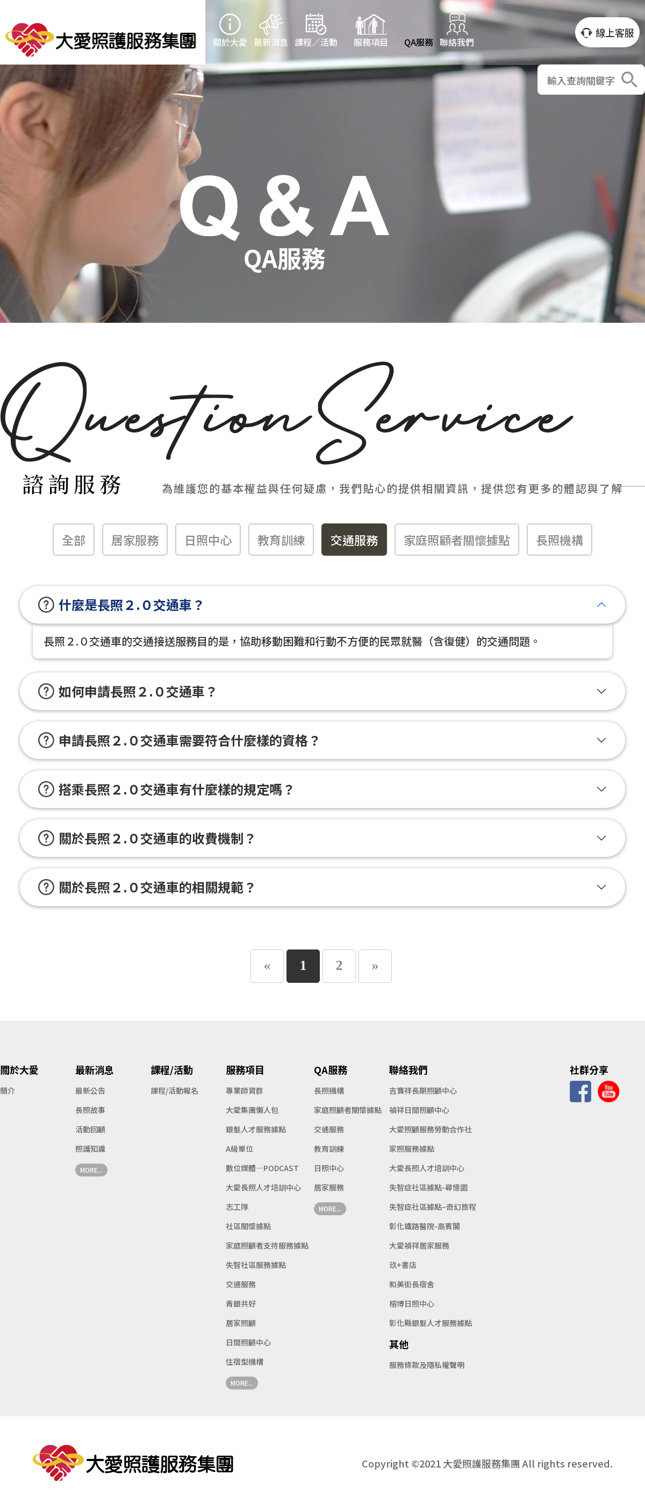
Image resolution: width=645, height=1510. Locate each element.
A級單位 (239, 1148)
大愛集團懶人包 (252, 1109)
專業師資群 (244, 1090)
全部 (73, 539)
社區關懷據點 (248, 1226)
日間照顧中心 (248, 1342)
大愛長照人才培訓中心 (263, 1187)
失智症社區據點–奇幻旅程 (432, 1206)
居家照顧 (241, 1322)
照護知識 (90, 1148)
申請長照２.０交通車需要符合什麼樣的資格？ (179, 740)
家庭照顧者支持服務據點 (267, 1245)
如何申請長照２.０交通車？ (128, 691)
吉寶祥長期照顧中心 (423, 1090)
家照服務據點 (411, 1148)
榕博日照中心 (411, 1303)
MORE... (91, 1169)
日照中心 (208, 539)
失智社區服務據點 (256, 1264)
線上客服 (607, 32)
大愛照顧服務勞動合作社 (430, 1129)
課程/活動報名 (174, 1090)
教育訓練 (281, 539)
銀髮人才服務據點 (256, 1129)
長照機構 (559, 539)
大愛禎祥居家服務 (419, 1245)
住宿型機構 (244, 1361)
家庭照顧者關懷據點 (457, 539)
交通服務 (354, 539)
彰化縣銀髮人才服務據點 (430, 1322)
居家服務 (135, 539)
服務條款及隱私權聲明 (426, 1364)
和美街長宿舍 (411, 1284)
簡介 (7, 1090)
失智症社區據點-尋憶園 (428, 1187)
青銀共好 (241, 1303)
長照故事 (90, 1109)
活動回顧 (90, 1129)
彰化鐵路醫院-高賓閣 (424, 1226)
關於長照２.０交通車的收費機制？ (147, 837)
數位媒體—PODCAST (262, 1167)
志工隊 (237, 1206)
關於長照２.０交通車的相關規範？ (147, 886)
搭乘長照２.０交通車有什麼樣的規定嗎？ (166, 788)
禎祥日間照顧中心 (419, 1109)
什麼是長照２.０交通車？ (121, 604)
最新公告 (90, 1090)
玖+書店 (403, 1264)
